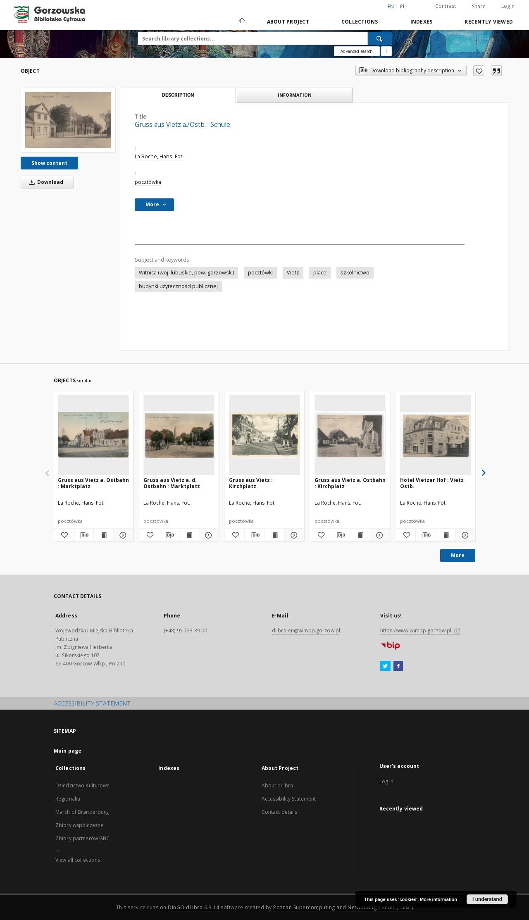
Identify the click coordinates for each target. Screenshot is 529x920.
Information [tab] (295, 95)
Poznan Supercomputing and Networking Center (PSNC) (343, 907)
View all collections (77, 859)
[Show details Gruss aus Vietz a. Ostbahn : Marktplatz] (122, 535)
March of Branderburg (82, 811)
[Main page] (241, 21)
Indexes (421, 21)
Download (44, 182)
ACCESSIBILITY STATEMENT (92, 703)
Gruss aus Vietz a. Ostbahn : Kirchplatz (350, 483)
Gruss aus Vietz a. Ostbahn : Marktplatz (93, 483)
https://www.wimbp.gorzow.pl (420, 630)
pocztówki (260, 272)
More (458, 555)
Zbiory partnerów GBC (82, 838)
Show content (49, 163)
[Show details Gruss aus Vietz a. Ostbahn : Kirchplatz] (378, 535)
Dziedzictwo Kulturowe (82, 785)
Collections (359, 21)
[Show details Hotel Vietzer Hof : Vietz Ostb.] (464, 535)
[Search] (380, 38)
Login (508, 6)
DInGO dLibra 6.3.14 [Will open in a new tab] (193, 907)
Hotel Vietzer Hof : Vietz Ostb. (432, 483)
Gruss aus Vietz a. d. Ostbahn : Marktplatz (171, 483)
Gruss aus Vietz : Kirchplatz (251, 483)
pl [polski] (403, 6)
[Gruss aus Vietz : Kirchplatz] (264, 434)
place (319, 272)
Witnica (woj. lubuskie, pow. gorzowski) (186, 272)
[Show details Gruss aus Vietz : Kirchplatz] (293, 535)
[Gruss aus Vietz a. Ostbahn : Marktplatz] (93, 434)
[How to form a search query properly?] (386, 51)
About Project (288, 21)
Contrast (445, 6)
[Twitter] (385, 666)
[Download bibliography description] (83, 535)
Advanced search (357, 51)
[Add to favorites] (478, 70)
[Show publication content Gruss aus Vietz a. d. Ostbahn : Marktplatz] (189, 535)
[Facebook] (398, 666)
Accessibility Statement (289, 798)
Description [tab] (178, 95)
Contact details (280, 811)
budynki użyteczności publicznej (178, 286)
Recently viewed (489, 21)
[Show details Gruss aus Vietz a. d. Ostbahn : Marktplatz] (207, 535)
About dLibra (277, 785)
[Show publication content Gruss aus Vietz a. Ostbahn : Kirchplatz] (360, 535)
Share (479, 6)
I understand (487, 899)
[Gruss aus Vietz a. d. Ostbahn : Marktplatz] (179, 434)
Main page (67, 750)
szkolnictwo (355, 272)
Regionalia (67, 798)
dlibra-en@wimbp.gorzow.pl (306, 630)
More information (438, 899)
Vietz (293, 272)
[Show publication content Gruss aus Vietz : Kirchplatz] (274, 535)
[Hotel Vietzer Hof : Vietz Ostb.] (435, 434)
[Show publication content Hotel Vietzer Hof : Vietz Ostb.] (445, 535)
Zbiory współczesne (79, 825)
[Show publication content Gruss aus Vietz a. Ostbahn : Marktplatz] (103, 535)
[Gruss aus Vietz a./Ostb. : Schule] (68, 120)
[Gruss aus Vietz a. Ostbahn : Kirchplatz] (350, 434)
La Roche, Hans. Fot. (159, 156)
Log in (386, 781)
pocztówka (148, 182)
